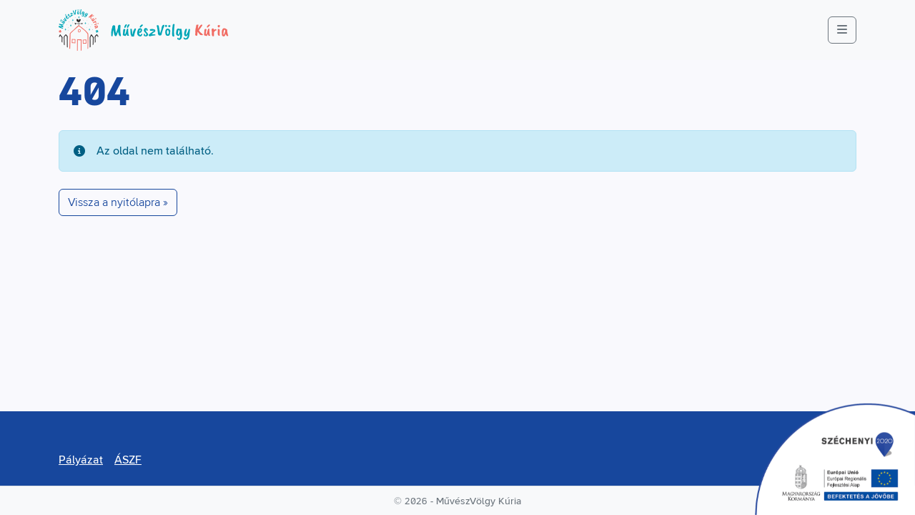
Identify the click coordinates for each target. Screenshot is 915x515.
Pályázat (81, 460)
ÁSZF (128, 460)
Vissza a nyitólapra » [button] (118, 202)
